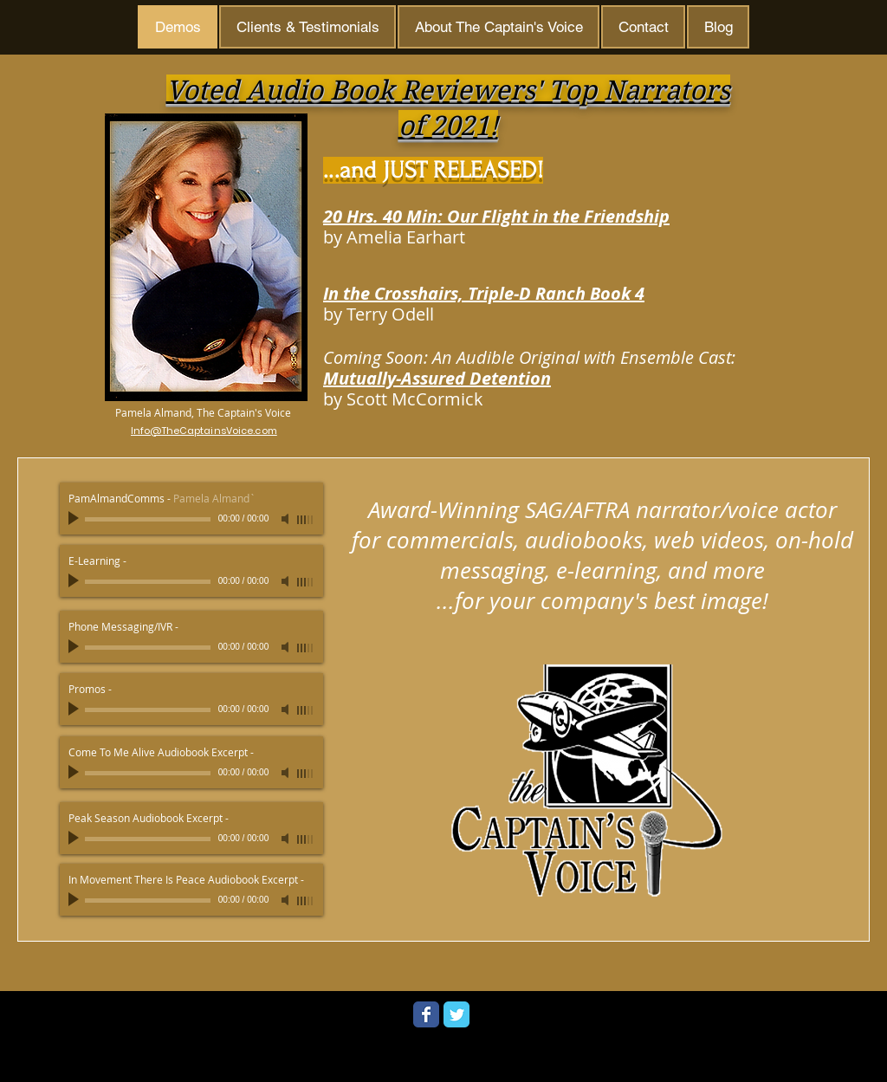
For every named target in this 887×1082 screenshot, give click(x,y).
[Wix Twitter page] (456, 1014)
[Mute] (286, 519)
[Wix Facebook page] (426, 1014)
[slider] (305, 519)
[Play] (75, 519)
